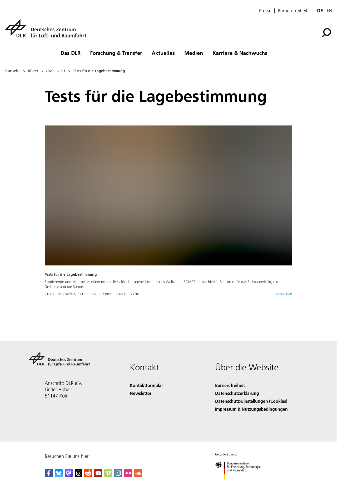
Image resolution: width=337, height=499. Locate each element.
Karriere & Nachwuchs (239, 52)
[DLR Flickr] (128, 475)
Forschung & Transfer (116, 52)
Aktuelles (163, 52)
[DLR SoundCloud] (138, 475)
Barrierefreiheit (293, 11)
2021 (50, 71)
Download (284, 294)
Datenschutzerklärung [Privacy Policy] (237, 393)
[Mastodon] (69, 475)
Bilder (33, 71)
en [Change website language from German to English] (329, 11)
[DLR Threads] (78, 475)
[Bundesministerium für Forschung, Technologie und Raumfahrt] (240, 484)
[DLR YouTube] (98, 475)
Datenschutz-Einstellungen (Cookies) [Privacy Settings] (251, 401)
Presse (265, 11)
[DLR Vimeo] (108, 475)
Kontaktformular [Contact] (146, 385)
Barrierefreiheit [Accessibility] (230, 385)
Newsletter (140, 393)
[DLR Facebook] (49, 475)
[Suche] (326, 32)
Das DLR (71, 52)
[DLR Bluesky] (59, 475)
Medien (193, 52)
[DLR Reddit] (88, 475)
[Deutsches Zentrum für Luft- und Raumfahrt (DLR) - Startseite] (48, 31)
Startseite (13, 71)
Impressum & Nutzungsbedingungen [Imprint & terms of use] (251, 409)
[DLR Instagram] (118, 475)
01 (63, 71)
